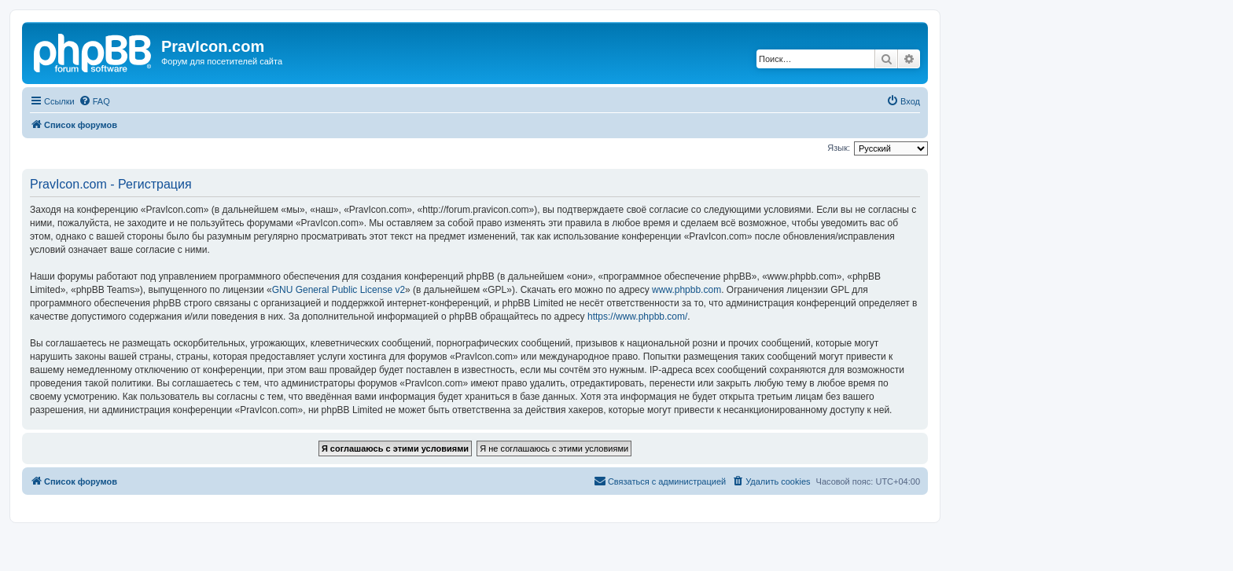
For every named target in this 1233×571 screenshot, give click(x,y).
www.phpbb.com (686, 289)
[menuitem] (94, 101)
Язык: (838, 147)
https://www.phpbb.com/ (637, 316)
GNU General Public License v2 (338, 289)
